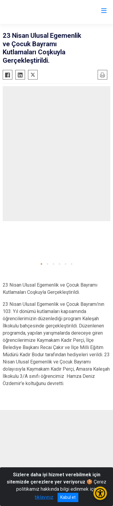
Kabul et (68, 497)
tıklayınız (44, 497)
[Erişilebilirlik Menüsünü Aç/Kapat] (100, 493)
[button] (41, 264)
